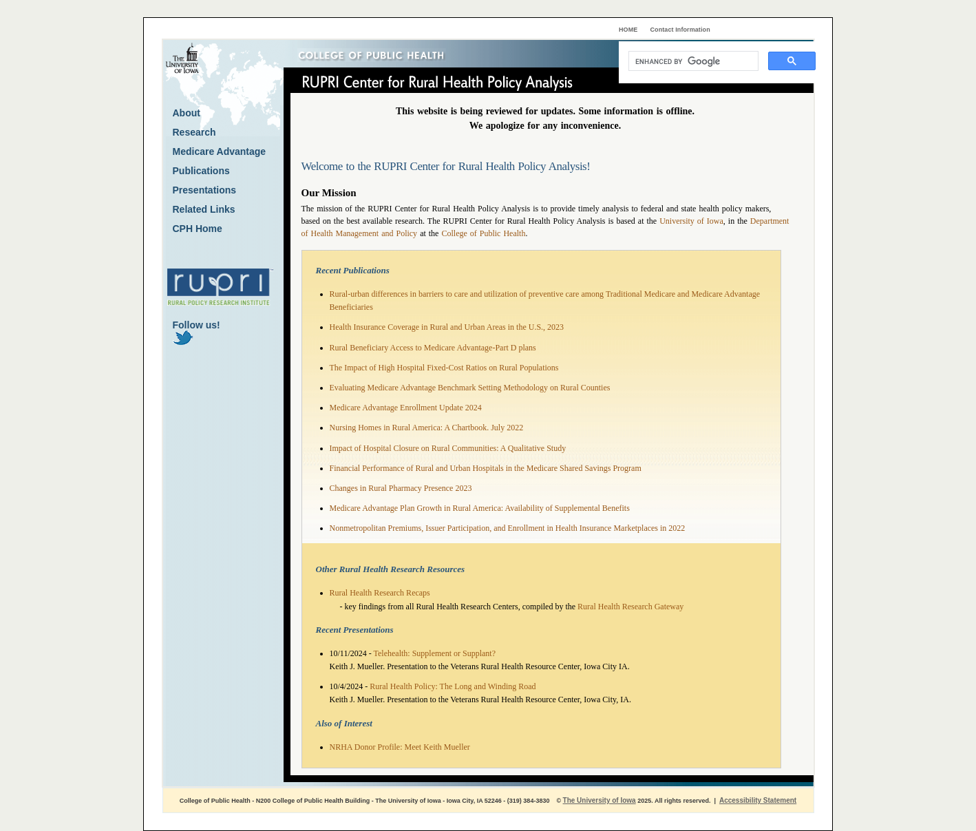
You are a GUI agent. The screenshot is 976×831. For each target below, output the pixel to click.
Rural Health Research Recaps (380, 593)
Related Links (204, 209)
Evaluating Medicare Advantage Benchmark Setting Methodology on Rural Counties (470, 387)
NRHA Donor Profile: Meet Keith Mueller (400, 747)
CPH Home (197, 228)
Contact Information (680, 29)
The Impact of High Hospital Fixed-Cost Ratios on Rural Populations (444, 367)
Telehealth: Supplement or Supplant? (435, 653)
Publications (201, 170)
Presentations (205, 190)
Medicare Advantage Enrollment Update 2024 (406, 407)
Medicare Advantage (219, 151)
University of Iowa (691, 221)
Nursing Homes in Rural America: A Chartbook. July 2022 (427, 427)
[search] (692, 61)
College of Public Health (483, 233)
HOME (628, 29)
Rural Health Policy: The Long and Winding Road (452, 686)
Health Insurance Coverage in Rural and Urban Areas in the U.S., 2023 (447, 327)
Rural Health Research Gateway (630, 606)
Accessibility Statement (757, 800)
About (186, 112)
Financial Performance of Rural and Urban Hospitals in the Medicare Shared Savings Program (485, 468)
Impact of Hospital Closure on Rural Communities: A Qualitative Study (448, 448)
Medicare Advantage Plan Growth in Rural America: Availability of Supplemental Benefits (480, 508)
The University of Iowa (599, 800)
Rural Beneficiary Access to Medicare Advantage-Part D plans (433, 348)
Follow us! (196, 332)
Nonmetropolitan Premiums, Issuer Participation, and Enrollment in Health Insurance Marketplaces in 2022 (508, 528)
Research (194, 132)
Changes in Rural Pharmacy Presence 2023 (401, 488)
